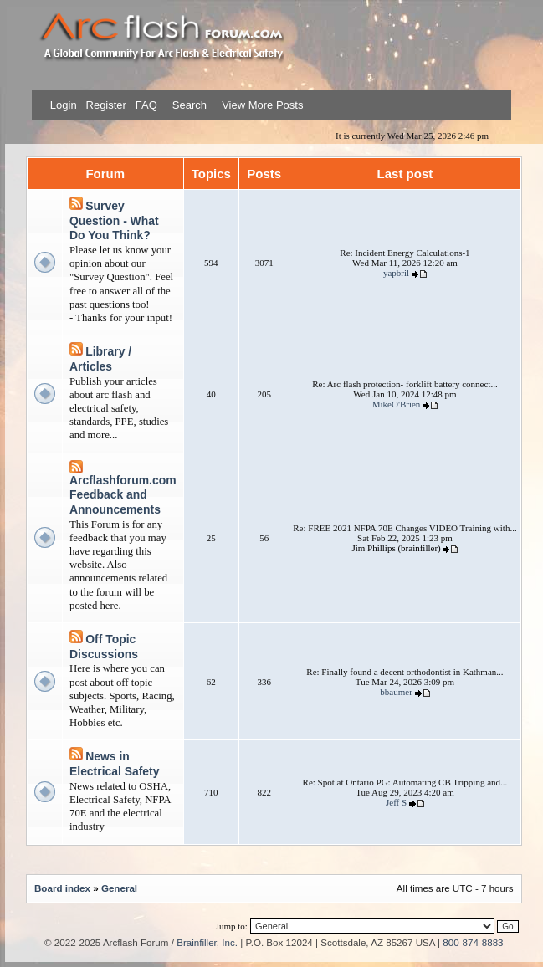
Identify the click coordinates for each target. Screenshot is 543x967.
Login (63, 105)
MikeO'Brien (396, 404)
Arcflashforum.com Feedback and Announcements (123, 494)
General (119, 888)
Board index (62, 888)
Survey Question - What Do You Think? (114, 220)
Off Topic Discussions (103, 646)
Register (104, 105)
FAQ (144, 105)
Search (188, 105)
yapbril (396, 273)
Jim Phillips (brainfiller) (395, 548)
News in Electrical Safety (114, 764)
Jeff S (396, 802)
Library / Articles (100, 359)
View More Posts (262, 105)
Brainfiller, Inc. (207, 942)
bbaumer (396, 692)
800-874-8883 (473, 942)
